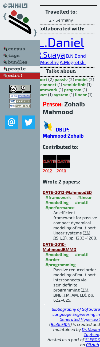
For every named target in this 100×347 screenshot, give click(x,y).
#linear (84, 197)
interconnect (44, 84)
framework (46, 89)
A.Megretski (73, 62)
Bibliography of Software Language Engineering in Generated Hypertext (75, 314)
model (81, 79)
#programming (60, 264)
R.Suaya (50, 54)
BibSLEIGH (60, 324)
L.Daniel (61, 42)
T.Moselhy (48, 62)
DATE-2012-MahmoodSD (67, 192)
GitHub (92, 344)
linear (81, 94)
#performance (59, 207)
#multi (82, 202)
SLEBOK (92, 339)
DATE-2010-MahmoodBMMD (59, 247)
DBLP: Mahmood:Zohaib (63, 132)
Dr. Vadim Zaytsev (91, 332)
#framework (58, 197)
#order (52, 259)
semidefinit (74, 84)
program (72, 89)
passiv (61, 79)
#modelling (57, 202)
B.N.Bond (76, 56)
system (61, 94)
